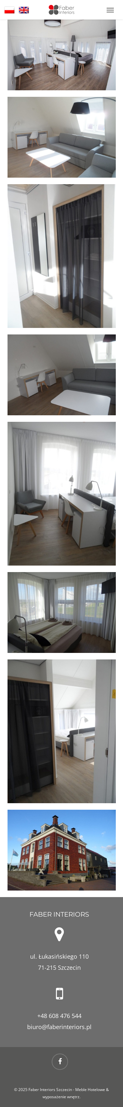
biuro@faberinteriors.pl (59, 1027)
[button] (110, 10)
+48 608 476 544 (59, 1016)
